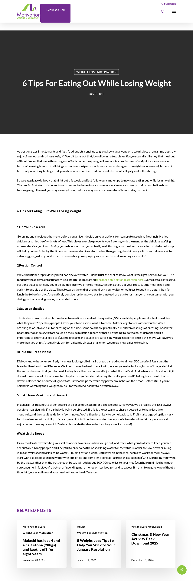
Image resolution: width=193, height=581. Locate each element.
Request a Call (55, 9)
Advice (81, 526)
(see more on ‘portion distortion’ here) (120, 279)
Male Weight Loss (34, 526)
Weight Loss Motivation (96, 72)
